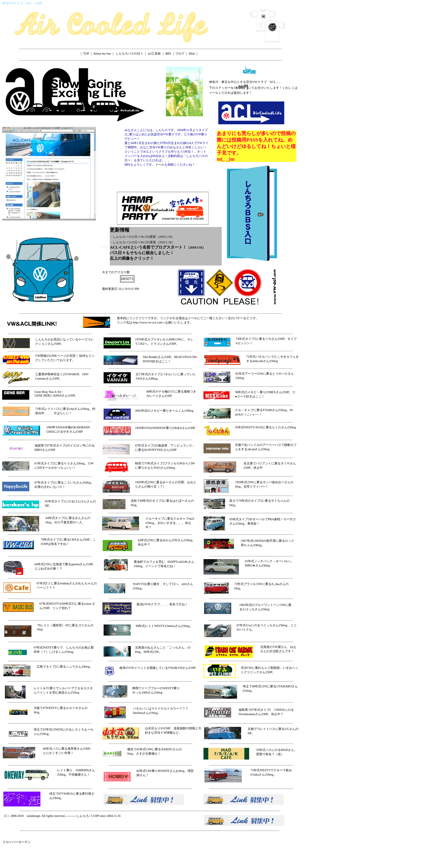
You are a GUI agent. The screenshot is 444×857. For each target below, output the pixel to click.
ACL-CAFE (120, 247)
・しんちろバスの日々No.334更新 (133, 236)
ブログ (179, 53)
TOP (86, 53)
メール (159, 164)
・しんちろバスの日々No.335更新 (133, 242)
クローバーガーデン (17, 842)
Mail (192, 53)
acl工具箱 (154, 53)
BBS (168, 53)
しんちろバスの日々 (129, 53)
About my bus (102, 53)
